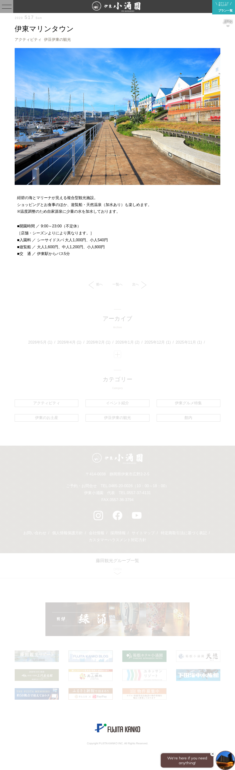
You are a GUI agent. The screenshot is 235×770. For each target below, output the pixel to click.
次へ (139, 285)
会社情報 (96, 533)
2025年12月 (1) (157, 342)
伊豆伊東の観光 (57, 39)
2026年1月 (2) (127, 342)
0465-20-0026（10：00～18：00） (139, 486)
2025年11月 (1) (189, 342)
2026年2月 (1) (98, 342)
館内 (188, 418)
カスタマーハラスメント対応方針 (117, 540)
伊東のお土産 (46, 418)
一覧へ (117, 284)
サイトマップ (143, 533)
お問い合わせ (34, 533)
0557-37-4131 (139, 493)
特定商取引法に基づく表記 (184, 533)
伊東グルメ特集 (188, 403)
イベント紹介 (117, 403)
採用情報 (118, 533)
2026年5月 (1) (40, 342)
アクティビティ (28, 39)
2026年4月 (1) (69, 342)
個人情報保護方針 (67, 533)
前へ (96, 285)
